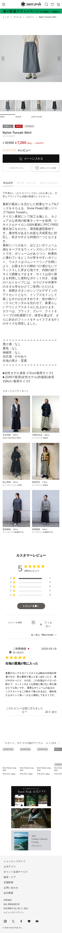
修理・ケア (10, 877)
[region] (30, 579)
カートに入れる (33, 158)
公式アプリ (10, 866)
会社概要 (8, 893)
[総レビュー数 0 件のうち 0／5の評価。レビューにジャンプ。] (17, 150)
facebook (21, 921)
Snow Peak (31, 4)
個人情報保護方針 (12, 904)
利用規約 (8, 900)
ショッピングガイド (14, 861)
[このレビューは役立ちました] (47, 712)
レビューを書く (31, 606)
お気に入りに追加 (48, 168)
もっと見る (51, 743)
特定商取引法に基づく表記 (16, 908)
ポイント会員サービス (16, 871)
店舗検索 (8, 882)
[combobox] (44, 635)
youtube (37, 921)
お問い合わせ (11, 887)
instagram (5, 921)
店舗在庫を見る (16, 168)
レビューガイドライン (14, 912)
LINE (29, 921)
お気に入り (52, 4)
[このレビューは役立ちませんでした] (53, 712)
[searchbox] (18, 622)
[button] (59, 58)
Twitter (13, 921)
